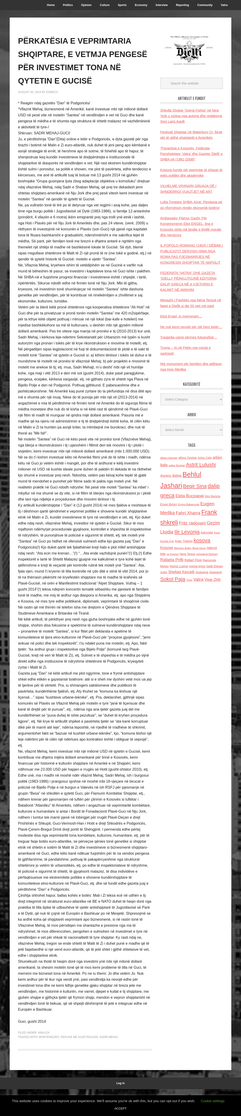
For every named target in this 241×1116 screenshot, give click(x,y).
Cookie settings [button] (213, 1101)
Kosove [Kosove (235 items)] (166, 548)
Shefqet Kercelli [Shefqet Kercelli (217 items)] (181, 572)
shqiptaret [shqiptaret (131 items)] (215, 572)
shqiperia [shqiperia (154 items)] (202, 572)
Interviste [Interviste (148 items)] (207, 532)
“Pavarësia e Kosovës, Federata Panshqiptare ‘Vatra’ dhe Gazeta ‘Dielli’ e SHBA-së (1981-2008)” (191, 153)
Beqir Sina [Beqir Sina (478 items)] (195, 486)
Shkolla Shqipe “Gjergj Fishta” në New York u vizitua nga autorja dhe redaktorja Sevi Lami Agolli (191, 116)
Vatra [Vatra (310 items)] (198, 579)
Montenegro (49, 1063)
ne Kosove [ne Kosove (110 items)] (172, 554)
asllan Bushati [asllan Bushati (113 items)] (177, 465)
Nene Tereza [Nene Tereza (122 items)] (187, 554)
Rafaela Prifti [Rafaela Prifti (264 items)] (172, 560)
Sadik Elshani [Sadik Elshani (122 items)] (214, 566)
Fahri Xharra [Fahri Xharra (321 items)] (188, 512)
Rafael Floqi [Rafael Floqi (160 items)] (193, 560)
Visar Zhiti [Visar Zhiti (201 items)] (213, 580)
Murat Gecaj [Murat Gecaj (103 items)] (199, 548)
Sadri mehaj (108, 1063)
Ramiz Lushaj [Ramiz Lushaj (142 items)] (179, 566)
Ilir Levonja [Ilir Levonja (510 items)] (187, 532)
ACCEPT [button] (120, 1108)
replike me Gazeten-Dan (79, 1063)
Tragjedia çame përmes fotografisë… (188, 337)
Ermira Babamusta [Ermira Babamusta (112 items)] (188, 504)
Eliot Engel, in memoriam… (181, 316)
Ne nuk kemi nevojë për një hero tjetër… (191, 327)
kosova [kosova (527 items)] (202, 540)
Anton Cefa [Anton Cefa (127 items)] (205, 457)
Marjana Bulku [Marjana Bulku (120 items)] (182, 547)
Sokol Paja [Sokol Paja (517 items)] (172, 579)
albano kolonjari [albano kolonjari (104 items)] (169, 457)
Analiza (43, 1059)
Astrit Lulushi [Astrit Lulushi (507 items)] (201, 464)
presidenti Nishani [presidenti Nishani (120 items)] (207, 553)
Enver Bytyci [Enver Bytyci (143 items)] (168, 504)
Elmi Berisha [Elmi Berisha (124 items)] (212, 496)
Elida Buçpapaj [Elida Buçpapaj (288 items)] (189, 495)
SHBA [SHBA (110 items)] (163, 572)
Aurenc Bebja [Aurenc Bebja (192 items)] (170, 475)
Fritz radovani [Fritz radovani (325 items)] (192, 523)
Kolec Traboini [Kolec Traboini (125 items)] (184, 541)
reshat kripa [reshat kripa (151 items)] (197, 566)
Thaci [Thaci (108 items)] (189, 580)
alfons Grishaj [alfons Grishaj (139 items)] (187, 457)
